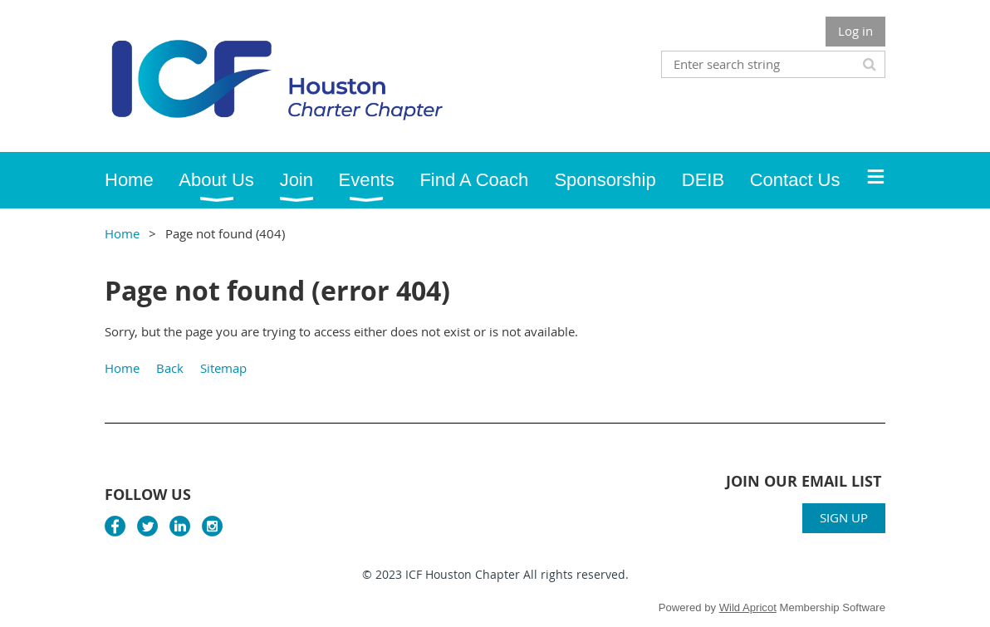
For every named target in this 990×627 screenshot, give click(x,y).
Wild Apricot (748, 607)
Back (170, 368)
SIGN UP (844, 517)
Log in (855, 30)
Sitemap (223, 368)
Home (122, 233)
